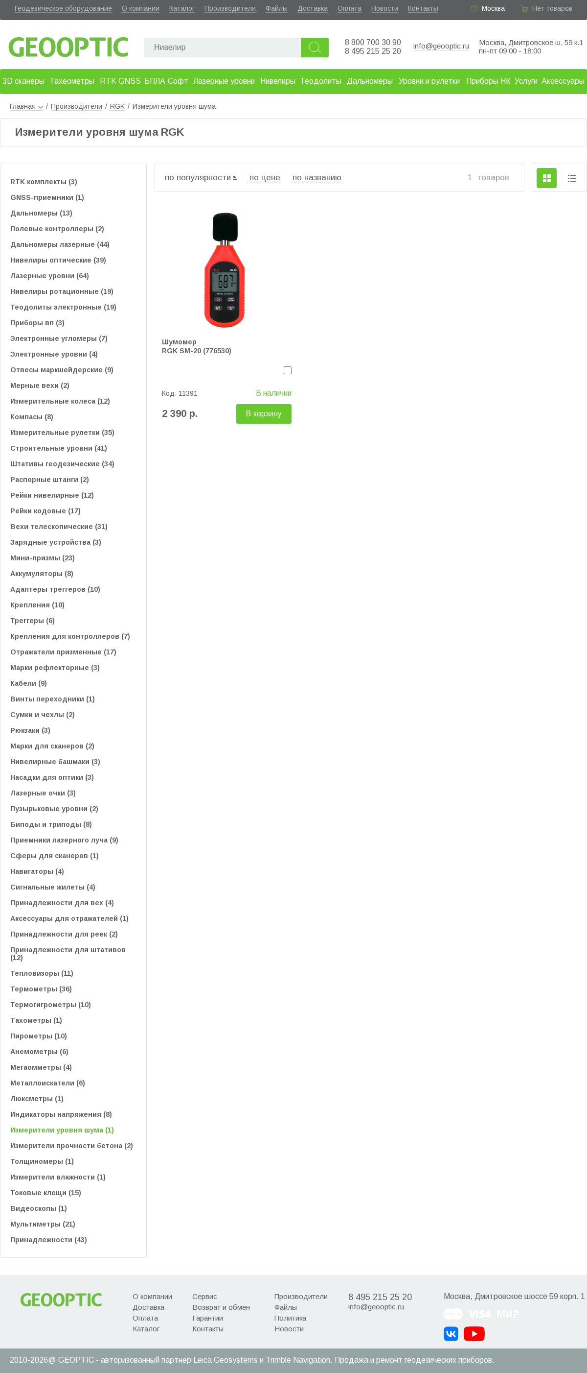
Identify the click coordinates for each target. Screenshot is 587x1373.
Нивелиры (277, 81)
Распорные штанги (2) (49, 479)
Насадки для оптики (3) (52, 777)
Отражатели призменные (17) (63, 652)
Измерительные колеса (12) (60, 401)
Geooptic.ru (68, 44)
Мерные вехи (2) (39, 385)
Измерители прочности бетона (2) (71, 1146)
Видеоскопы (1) (38, 1208)
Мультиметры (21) (42, 1224)
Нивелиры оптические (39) (58, 260)
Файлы (277, 8)
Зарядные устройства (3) (55, 542)
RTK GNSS (120, 81)
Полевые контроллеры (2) (57, 229)
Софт (178, 81)
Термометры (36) (41, 989)
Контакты (423, 8)
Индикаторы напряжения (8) (61, 1114)
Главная (26, 106)
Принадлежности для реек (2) (64, 934)
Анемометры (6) (39, 1052)
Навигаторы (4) (37, 871)
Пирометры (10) (38, 1036)
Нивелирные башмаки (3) (55, 762)
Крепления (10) (37, 605)
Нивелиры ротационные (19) (61, 291)
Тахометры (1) (36, 1020)
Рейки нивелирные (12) (52, 495)
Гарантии (207, 1318)
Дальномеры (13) (41, 213)
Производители (230, 8)
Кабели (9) (28, 683)
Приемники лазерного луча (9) (64, 840)
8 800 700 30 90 (373, 42)
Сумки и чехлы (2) (42, 715)
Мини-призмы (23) (42, 558)
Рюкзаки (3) (30, 730)
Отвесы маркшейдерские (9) (61, 370)
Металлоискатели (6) (47, 1083)
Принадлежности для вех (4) (62, 903)
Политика (290, 1318)
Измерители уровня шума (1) (62, 1130)
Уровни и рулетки (429, 81)
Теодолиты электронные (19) (63, 307)
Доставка (312, 8)
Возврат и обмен (221, 1307)
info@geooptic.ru (441, 46)
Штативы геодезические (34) (62, 464)
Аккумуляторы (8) (41, 574)
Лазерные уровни (224, 81)
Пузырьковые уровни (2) (54, 809)
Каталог (182, 8)
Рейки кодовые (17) (45, 511)
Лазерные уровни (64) (49, 276)
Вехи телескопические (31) (59, 526)
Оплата (349, 8)
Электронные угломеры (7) (59, 338)
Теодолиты (320, 81)
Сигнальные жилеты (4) (52, 887)
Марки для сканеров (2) (52, 746)
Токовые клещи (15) (45, 1193)
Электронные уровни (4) (54, 354)
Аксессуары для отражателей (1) (69, 918)
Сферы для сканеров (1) (54, 856)
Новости (384, 8)
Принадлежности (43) (48, 1240)
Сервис (204, 1296)
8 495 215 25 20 (373, 51)
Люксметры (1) (37, 1099)
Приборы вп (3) (37, 323)
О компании (140, 8)
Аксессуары (563, 81)
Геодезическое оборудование (63, 8)
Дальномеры (370, 81)
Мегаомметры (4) (41, 1067)
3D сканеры (23, 81)
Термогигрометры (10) (50, 1005)
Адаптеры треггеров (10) (55, 589)
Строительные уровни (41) (58, 448)
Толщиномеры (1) (42, 1161)
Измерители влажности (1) (58, 1177)
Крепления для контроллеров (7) (70, 636)
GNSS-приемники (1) (47, 197)
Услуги (526, 81)
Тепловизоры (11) (41, 973)
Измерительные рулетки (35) (62, 432)
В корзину (264, 413)
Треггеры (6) (32, 621)
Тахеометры (71, 81)
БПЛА (154, 81)
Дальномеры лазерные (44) (60, 244)
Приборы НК (488, 81)
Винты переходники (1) (52, 699)
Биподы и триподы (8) (51, 824)
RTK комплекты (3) (43, 182)
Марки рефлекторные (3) (55, 668)
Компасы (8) (31, 417)
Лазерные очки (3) (43, 793)
